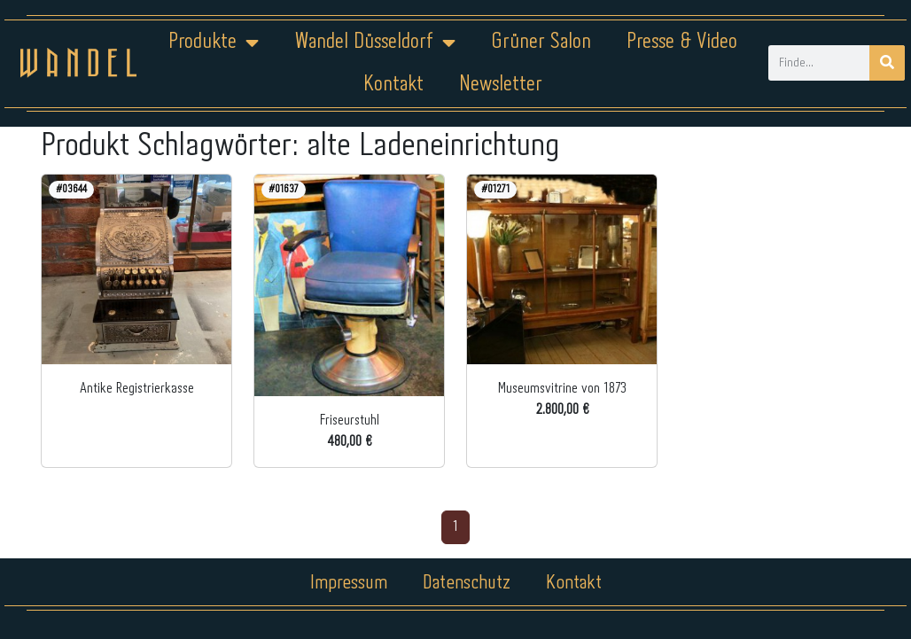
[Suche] (887, 63)
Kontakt (393, 84)
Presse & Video (682, 42)
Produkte (213, 42)
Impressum (348, 583)
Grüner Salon (541, 42)
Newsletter (500, 84)
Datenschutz (466, 583)
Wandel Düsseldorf (375, 42)
